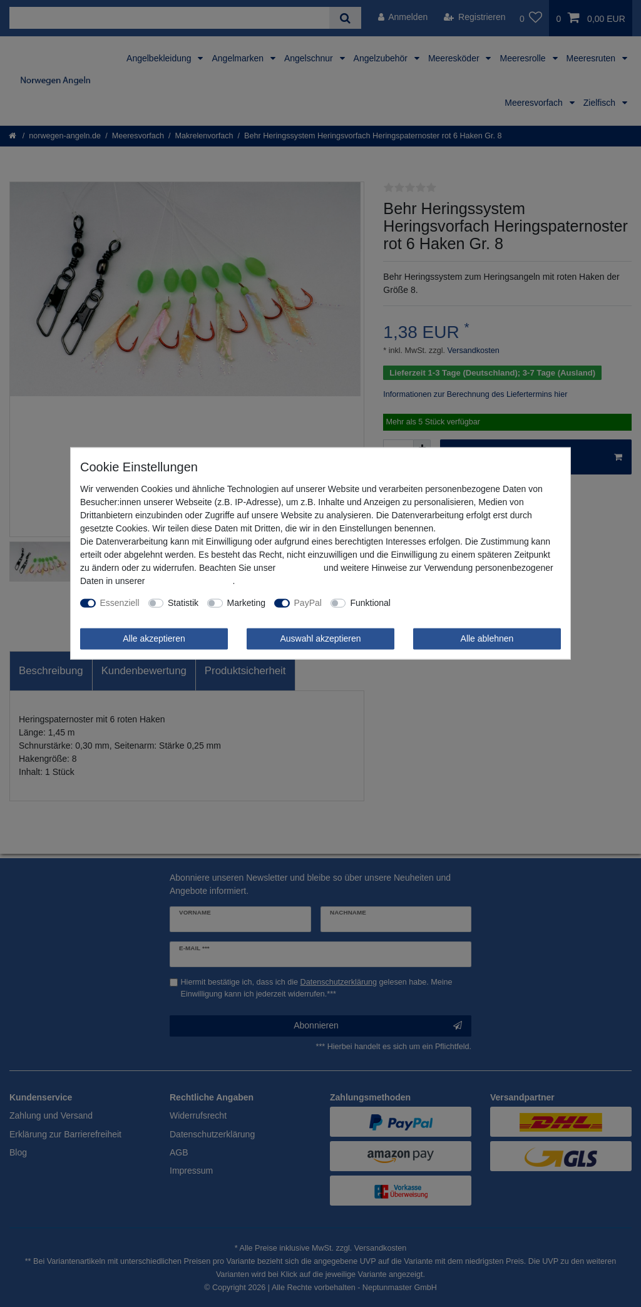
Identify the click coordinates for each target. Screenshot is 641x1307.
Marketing (246, 603)
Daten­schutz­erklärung (189, 581)
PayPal (308, 603)
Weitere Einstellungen (442, 603)
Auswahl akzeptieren (320, 638)
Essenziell (120, 603)
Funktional (370, 603)
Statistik (183, 603)
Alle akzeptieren (154, 638)
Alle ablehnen (487, 638)
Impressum (299, 568)
